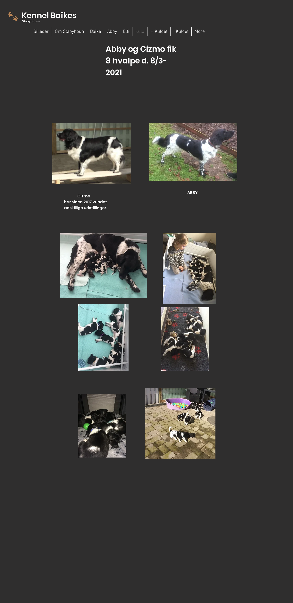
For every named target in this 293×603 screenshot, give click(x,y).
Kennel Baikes (49, 15)
